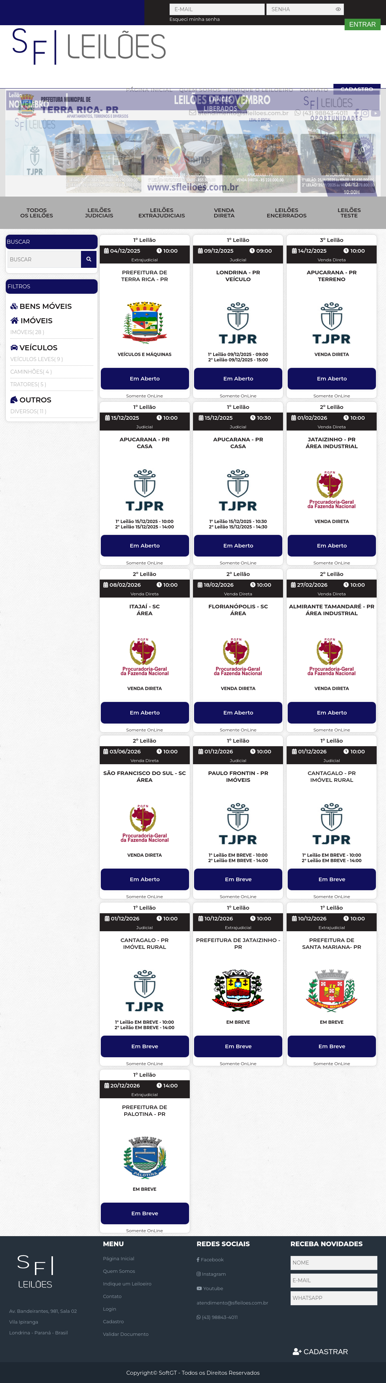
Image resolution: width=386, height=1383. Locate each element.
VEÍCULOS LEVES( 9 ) (36, 359)
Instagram (211, 1274)
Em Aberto (145, 378)
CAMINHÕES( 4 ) (31, 372)
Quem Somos (119, 1271)
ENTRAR (362, 24)
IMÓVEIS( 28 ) (27, 332)
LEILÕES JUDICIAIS (99, 212)
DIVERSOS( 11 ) (28, 411)
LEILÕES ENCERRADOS (287, 212)
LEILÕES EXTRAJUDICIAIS (161, 212)
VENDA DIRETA (224, 212)
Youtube (210, 1288)
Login (109, 1309)
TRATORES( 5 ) (28, 384)
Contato (112, 1296)
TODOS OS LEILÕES (36, 212)
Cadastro (113, 1321)
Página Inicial (118, 1258)
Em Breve (238, 879)
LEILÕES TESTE (349, 212)
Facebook (210, 1259)
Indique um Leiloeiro (127, 1284)
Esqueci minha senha (195, 19)
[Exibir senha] (338, 9)
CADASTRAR (320, 1352)
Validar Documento (126, 1334)
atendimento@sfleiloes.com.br (232, 1303)
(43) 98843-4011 (217, 1317)
